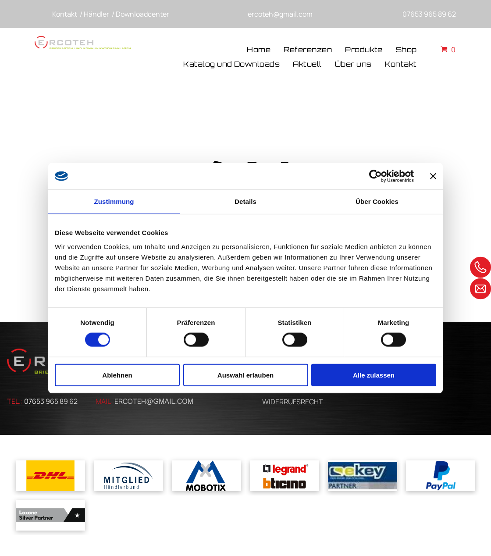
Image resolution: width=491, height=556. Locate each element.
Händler (96, 14)
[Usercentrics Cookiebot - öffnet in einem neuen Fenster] (375, 176)
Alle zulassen (374, 374)
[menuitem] (258, 50)
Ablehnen (117, 374)
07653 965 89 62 (429, 14)
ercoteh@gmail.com (280, 14)
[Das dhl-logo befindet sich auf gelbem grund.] (50, 475)
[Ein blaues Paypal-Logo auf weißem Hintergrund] (440, 475)
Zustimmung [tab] (114, 201)
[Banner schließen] (433, 176)
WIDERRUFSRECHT (292, 401)
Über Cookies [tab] (377, 201)
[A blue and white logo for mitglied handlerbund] (128, 475)
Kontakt (64, 14)
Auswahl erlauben (245, 374)
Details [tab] (245, 201)
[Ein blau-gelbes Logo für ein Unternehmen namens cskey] (362, 475)
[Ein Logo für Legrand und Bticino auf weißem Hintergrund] (284, 475)
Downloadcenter (142, 14)
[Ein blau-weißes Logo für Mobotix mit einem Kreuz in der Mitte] (206, 475)
